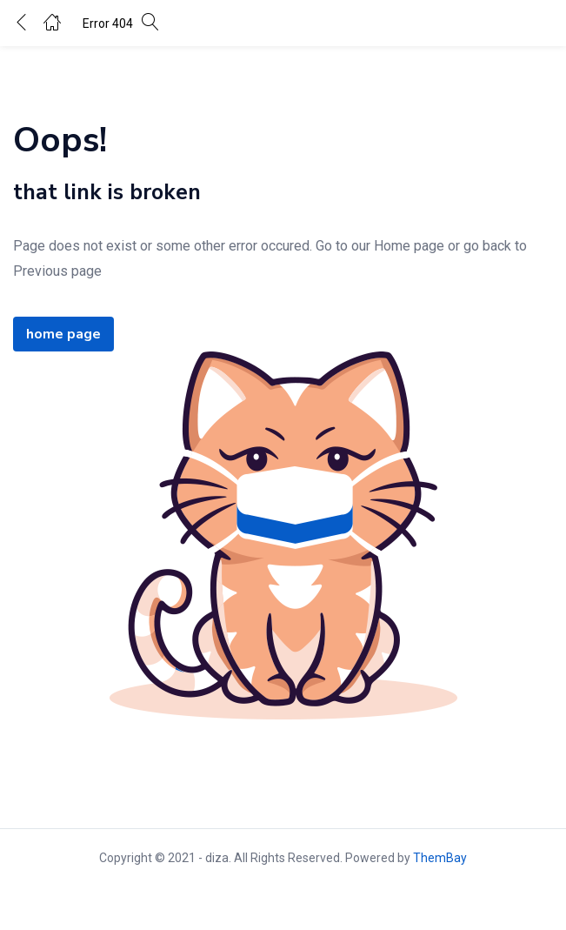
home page (63, 334)
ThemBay (440, 858)
